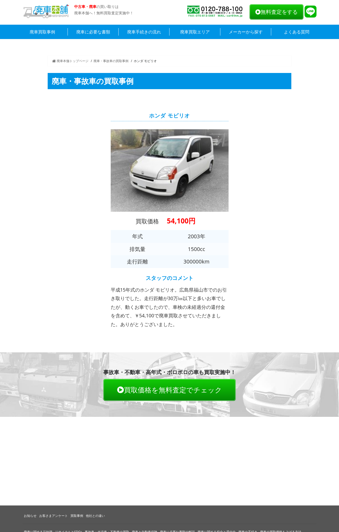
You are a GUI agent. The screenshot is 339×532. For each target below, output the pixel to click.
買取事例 (76, 515)
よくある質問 (296, 32)
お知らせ (30, 515)
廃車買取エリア (195, 32)
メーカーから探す (246, 32)
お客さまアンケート (53, 515)
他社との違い (95, 515)
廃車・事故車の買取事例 (110, 61)
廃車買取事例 (42, 32)
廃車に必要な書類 (93, 32)
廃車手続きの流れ (144, 32)
